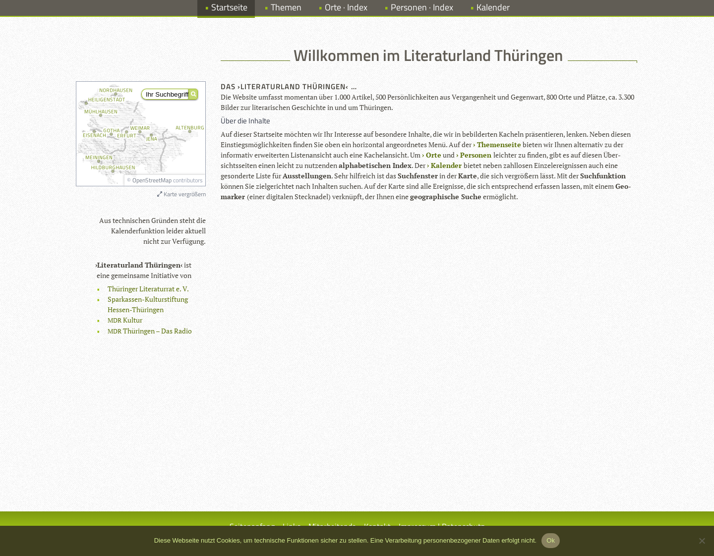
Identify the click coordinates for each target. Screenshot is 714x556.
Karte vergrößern (181, 194)
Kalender (493, 7)
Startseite (229, 7)
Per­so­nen (475, 155)
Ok (550, 540)
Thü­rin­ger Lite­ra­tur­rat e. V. (148, 288)
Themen (286, 7)
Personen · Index (422, 7)
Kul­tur (125, 320)
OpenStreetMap (152, 180)
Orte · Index (346, 7)
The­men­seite (499, 144)
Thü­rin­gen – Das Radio (150, 330)
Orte (433, 155)
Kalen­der (446, 165)
